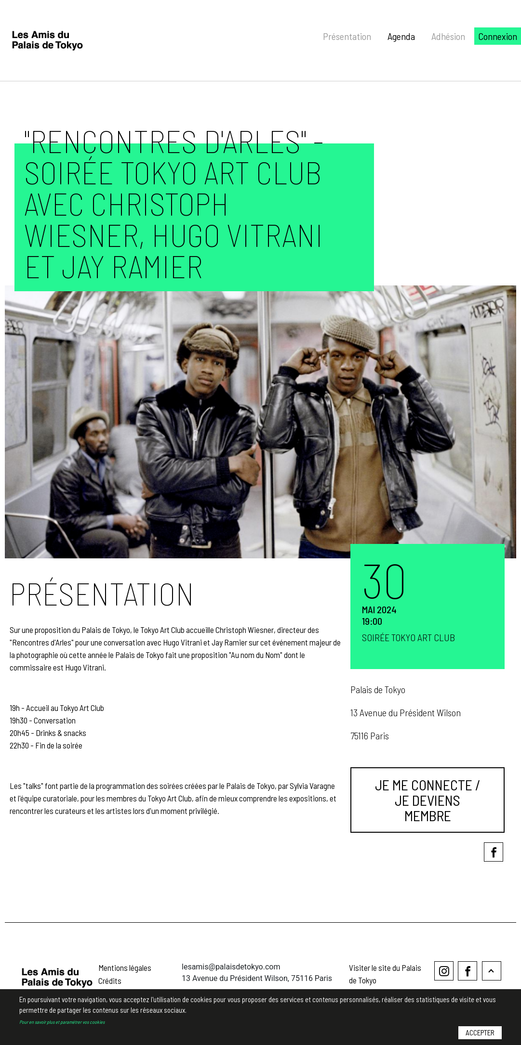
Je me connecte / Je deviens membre (428, 800)
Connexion (497, 36)
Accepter (480, 1034)
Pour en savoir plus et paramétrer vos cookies (62, 1023)
